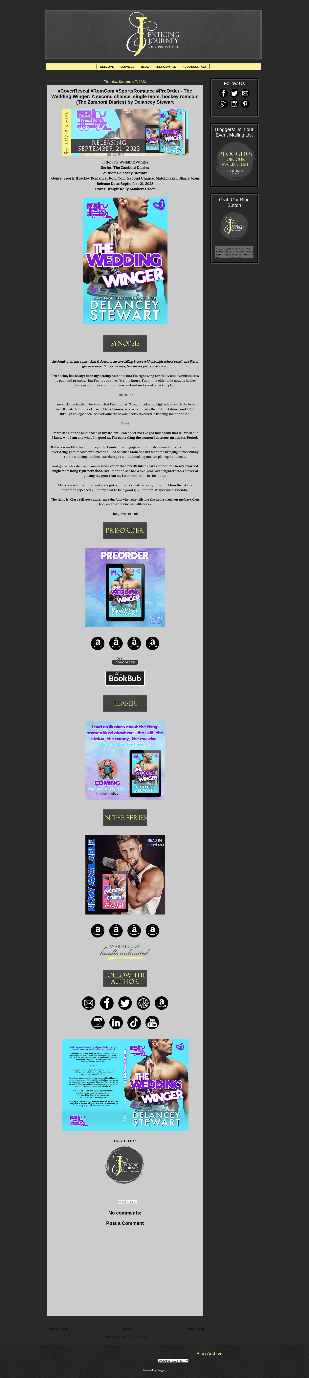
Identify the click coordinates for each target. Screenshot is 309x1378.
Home (127, 1329)
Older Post (195, 1329)
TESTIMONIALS (165, 66)
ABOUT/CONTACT (195, 66)
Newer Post (58, 1329)
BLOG (145, 66)
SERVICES (128, 66)
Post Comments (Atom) (134, 1337)
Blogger (161, 1370)
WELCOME (106, 66)
